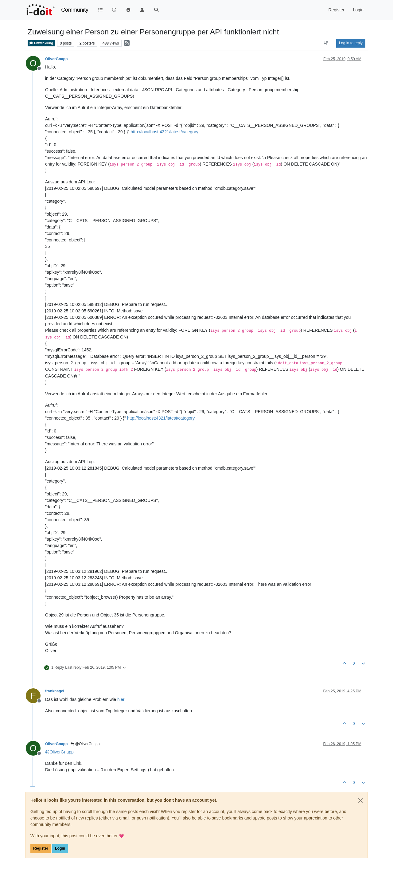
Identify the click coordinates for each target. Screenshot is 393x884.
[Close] (360, 800)
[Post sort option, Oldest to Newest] (326, 43)
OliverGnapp (56, 59)
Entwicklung (41, 43)
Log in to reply (351, 43)
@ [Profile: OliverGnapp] (59, 751)
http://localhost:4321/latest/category (164, 131)
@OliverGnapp (85, 744)
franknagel (54, 691)
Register (40, 848)
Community (74, 10)
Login (60, 848)
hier (120, 699)
